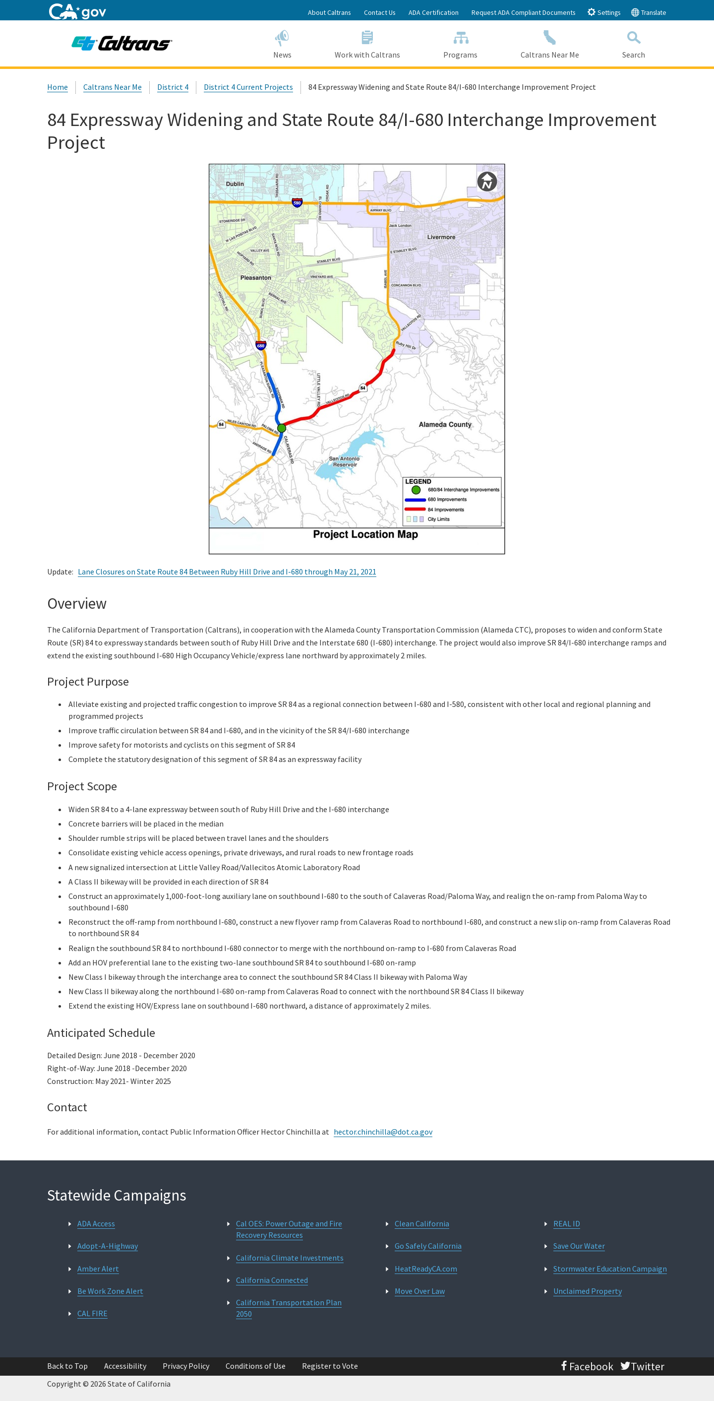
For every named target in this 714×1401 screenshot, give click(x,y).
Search (634, 43)
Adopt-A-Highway (107, 1246)
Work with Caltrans (367, 43)
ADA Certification (434, 12)
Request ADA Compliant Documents (524, 12)
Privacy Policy (186, 1366)
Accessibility (125, 1366)
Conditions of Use (256, 1366)
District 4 (172, 87)
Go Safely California (428, 1246)
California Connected (272, 1280)
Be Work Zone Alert (110, 1291)
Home (57, 87)
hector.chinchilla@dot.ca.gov (383, 1132)
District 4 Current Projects (248, 87)
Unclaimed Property (587, 1291)
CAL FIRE (92, 1313)
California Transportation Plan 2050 (289, 1308)
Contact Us (380, 12)
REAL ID (566, 1223)
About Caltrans (329, 12)
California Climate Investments (290, 1258)
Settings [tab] (603, 12)
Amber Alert (98, 1269)
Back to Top (67, 1366)
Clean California (422, 1223)
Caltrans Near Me (550, 43)
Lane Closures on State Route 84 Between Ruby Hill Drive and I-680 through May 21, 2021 (227, 571)
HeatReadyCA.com (426, 1269)
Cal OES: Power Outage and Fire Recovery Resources (289, 1229)
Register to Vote (330, 1366)
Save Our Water (579, 1246)
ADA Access (96, 1223)
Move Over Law (420, 1291)
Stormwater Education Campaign (610, 1269)
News (282, 43)
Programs (460, 43)
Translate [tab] (648, 12)
